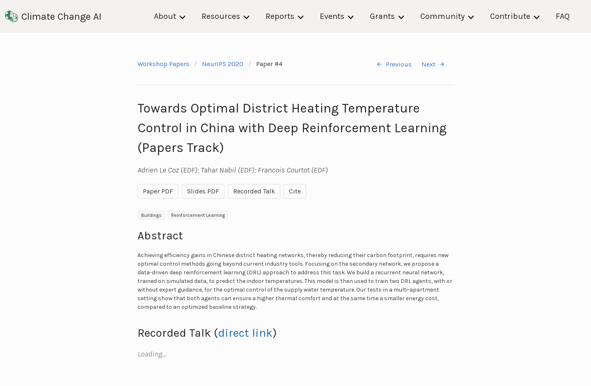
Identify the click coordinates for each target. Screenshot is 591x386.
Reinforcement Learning (198, 215)
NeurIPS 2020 (222, 64)
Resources (221, 16)
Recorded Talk (254, 191)
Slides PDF (203, 191)
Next (433, 64)
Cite (295, 191)
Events (332, 16)
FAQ (563, 16)
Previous (394, 64)
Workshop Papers (163, 64)
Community (442, 16)
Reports (280, 16)
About (165, 16)
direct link (245, 333)
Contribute (510, 16)
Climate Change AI (53, 16)
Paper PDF (158, 191)
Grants (382, 16)
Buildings (151, 215)
